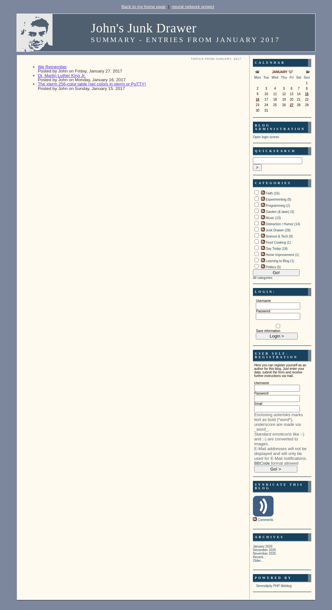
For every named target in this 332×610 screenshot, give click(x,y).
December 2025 (264, 550)
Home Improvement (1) (282, 255)
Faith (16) (272, 193)
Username (263, 301)
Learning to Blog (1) (280, 261)
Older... (258, 560)
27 (291, 105)
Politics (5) (273, 267)
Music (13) (273, 218)
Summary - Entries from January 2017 (185, 40)
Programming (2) (278, 205)
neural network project (193, 6)
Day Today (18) (277, 248)
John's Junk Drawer (143, 28)
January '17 (282, 72)
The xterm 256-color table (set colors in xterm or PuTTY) (92, 84)
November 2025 (264, 553)
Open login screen (266, 137)
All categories (262, 278)
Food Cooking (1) (278, 242)
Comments (265, 520)
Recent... (259, 557)
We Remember (52, 66)
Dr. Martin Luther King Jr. (62, 75)
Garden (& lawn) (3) (280, 212)
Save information (268, 331)
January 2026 (263, 546)
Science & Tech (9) (279, 236)
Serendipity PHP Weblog (274, 586)
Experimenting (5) (278, 199)
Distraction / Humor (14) (283, 224)
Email (258, 403)
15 (307, 94)
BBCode (262, 463)
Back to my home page (144, 6)
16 (257, 99)
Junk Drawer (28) (278, 230)
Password (263, 311)
